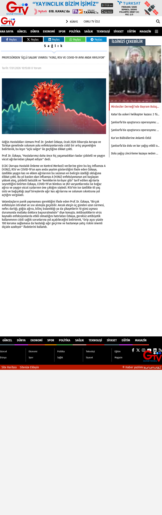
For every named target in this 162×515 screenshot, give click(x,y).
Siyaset (119, 31)
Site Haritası (9, 367)
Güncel (22, 31)
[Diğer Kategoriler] (158, 31)
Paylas (11, 39)
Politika (74, 31)
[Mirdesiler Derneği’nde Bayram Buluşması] (135, 74)
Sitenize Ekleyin (29, 367)
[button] (158, 21)
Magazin (145, 31)
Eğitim (131, 31)
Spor (62, 31)
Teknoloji (103, 31)
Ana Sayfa (6, 31)
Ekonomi (49, 31)
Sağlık (88, 31)
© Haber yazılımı (142, 367)
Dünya (35, 31)
